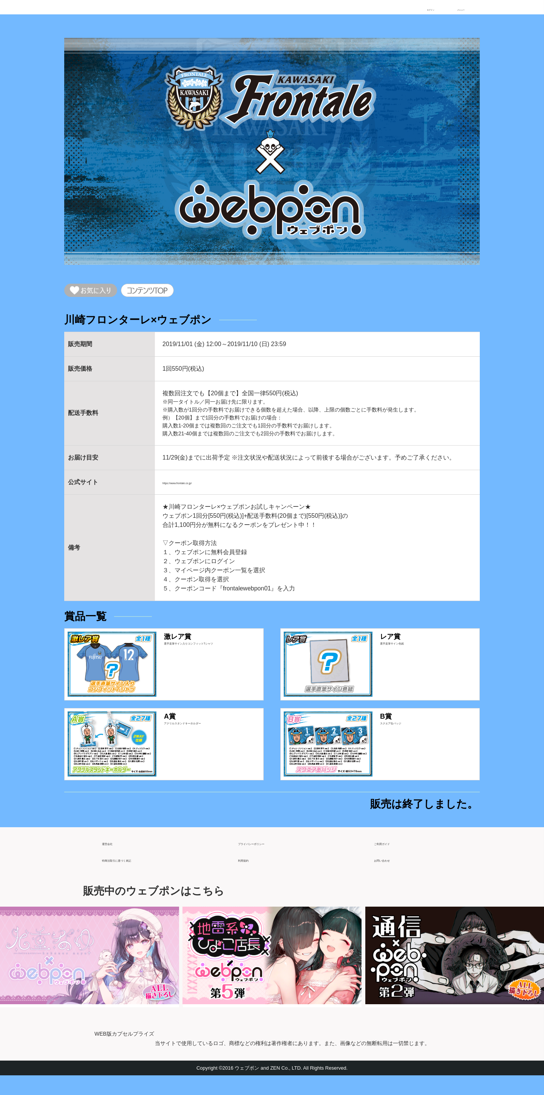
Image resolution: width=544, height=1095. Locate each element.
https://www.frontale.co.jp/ (196, 487)
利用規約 (250, 875)
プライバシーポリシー (268, 859)
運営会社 (114, 859)
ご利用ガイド (392, 859)
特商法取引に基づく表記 (135, 875)
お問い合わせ (392, 875)
